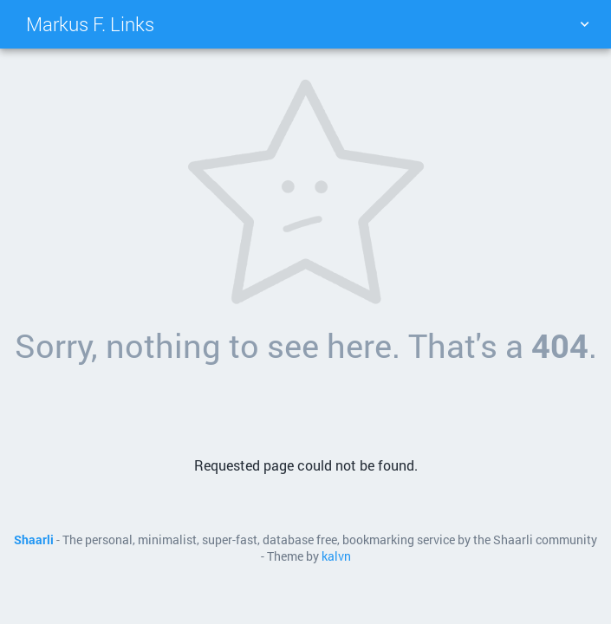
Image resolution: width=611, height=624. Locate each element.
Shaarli (34, 540)
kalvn (336, 556)
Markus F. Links (90, 23)
